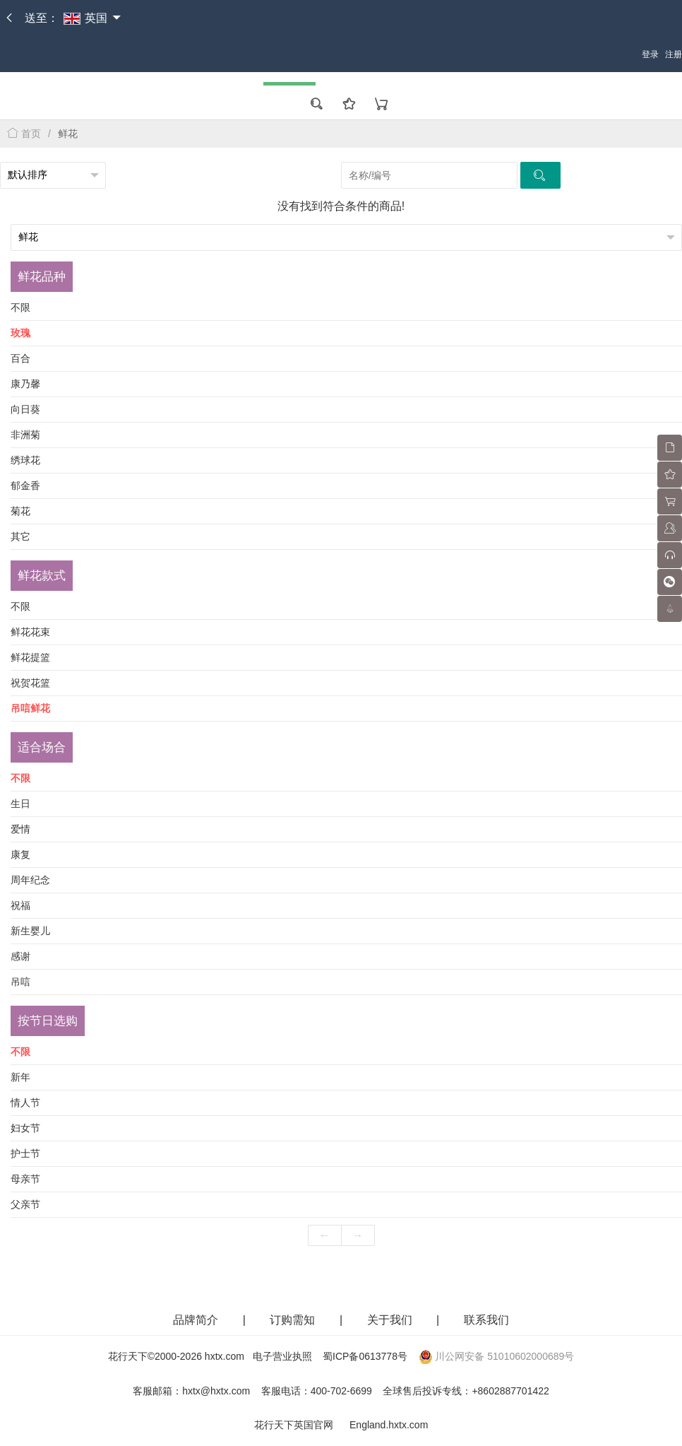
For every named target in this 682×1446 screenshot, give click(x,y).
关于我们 (391, 1320)
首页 (24, 133)
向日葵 (25, 409)
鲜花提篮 (30, 657)
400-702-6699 (341, 1391)
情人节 (25, 1102)
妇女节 (25, 1128)
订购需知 (294, 1320)
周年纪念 (30, 880)
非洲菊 (25, 434)
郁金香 (25, 485)
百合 (20, 358)
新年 (20, 1077)
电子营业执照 (282, 1356)
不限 (20, 307)
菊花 (20, 511)
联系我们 (486, 1320)
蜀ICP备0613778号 (365, 1356)
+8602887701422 (510, 1391)
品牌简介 (195, 1320)
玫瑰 (20, 333)
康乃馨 (25, 383)
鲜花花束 (30, 631)
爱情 (20, 829)
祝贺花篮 (30, 682)
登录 (650, 54)
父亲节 (25, 1204)
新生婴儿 (30, 930)
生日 (20, 803)
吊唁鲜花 (30, 708)
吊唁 (20, 981)
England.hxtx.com (388, 1424)
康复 (20, 854)
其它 (20, 536)
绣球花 (25, 460)
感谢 (20, 956)
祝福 (20, 905)
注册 (673, 54)
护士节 (25, 1153)
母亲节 (25, 1179)
